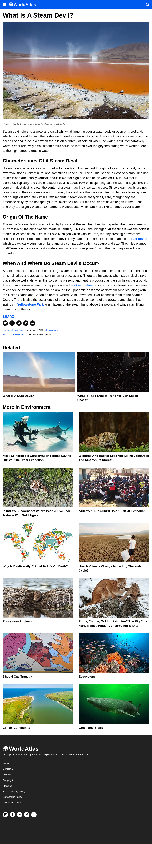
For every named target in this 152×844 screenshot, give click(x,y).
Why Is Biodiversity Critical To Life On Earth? (35, 566)
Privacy (7, 774)
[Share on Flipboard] (5, 323)
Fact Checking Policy (14, 791)
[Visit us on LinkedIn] (34, 814)
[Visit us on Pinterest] (26, 814)
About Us (8, 785)
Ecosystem (87, 676)
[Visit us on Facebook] (12, 814)
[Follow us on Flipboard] (5, 814)
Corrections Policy (12, 797)
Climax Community (16, 727)
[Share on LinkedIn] (32, 323)
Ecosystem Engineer (17, 621)
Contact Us (9, 768)
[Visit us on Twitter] (19, 814)
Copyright (8, 780)
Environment (52, 330)
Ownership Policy (12, 802)
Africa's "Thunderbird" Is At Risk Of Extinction (112, 511)
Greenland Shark (91, 727)
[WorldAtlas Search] (147, 4)
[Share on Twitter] (19, 323)
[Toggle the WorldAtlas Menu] (4, 4)
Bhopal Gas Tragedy (17, 676)
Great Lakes (83, 285)
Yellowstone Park (30, 304)
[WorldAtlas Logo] (23, 4)
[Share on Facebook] (12, 323)
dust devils (138, 239)
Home (6, 763)
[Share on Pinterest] (25, 323)
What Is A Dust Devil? (18, 396)
